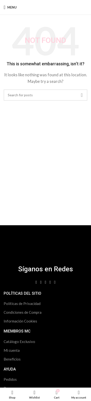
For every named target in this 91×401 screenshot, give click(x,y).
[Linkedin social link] (45, 282)
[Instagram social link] (41, 282)
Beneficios (12, 359)
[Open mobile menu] (10, 7)
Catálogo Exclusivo (19, 341)
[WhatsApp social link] (54, 282)
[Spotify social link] (50, 282)
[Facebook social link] (36, 282)
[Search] (45, 95)
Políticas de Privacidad (22, 303)
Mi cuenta (12, 350)
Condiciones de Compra (22, 312)
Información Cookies (20, 321)
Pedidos (10, 379)
